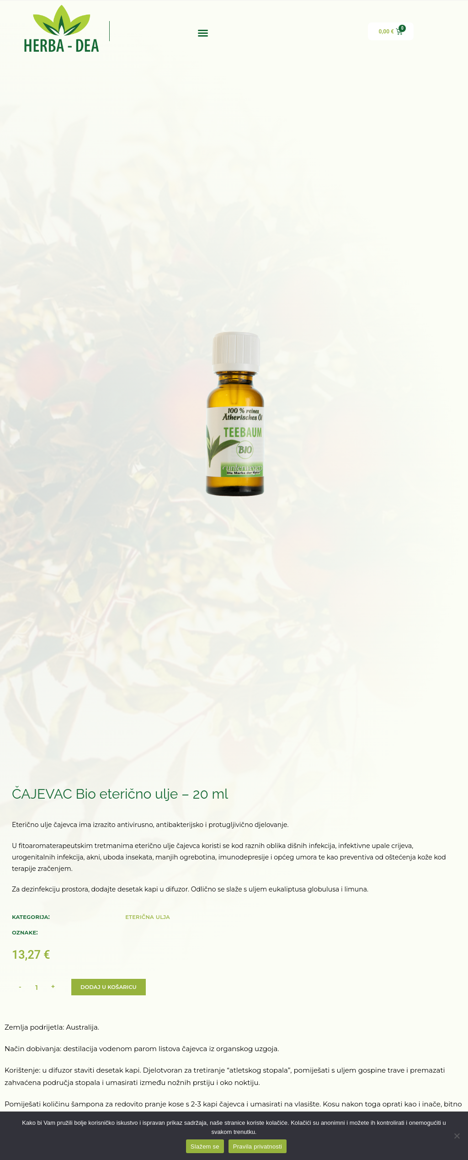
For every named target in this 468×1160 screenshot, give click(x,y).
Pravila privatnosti (257, 1146)
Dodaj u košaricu (109, 986)
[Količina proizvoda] (36, 987)
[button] (203, 33)
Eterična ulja (147, 917)
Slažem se (205, 1146)
